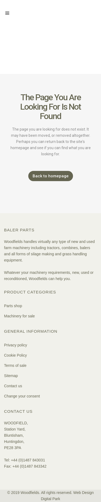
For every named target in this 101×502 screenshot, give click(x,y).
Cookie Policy (15, 355)
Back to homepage (51, 176)
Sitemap (11, 376)
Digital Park (50, 499)
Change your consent (22, 396)
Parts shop (13, 306)
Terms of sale (15, 365)
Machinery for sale (19, 316)
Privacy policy (15, 345)
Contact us (13, 386)
